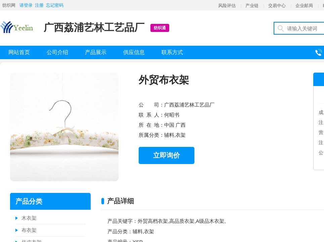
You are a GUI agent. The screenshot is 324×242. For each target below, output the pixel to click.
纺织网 (8, 5)
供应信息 (134, 52)
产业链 (252, 5)
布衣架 (29, 230)
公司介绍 (57, 52)
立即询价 (166, 155)
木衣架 (29, 218)
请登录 (26, 5)
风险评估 (227, 5)
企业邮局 (304, 5)
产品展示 (95, 52)
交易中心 (277, 5)
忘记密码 (54, 5)
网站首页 (19, 52)
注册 (39, 5)
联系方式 (172, 52)
